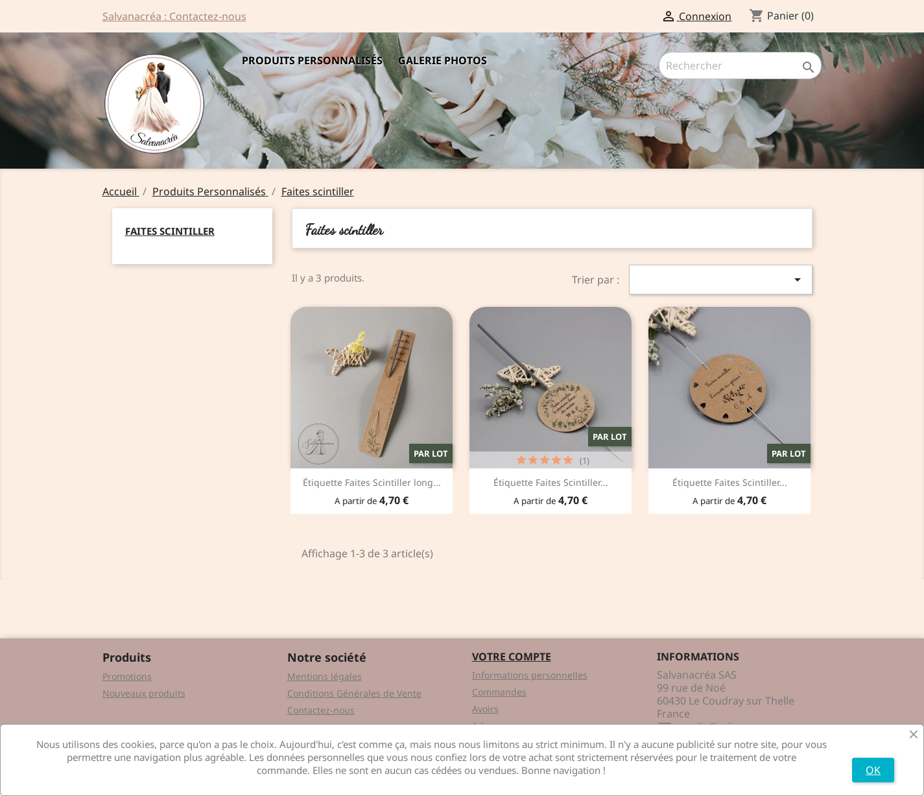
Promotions (127, 676)
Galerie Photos (442, 60)
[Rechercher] (740, 65)
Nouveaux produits (143, 693)
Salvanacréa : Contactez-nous (174, 16)
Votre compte (511, 656)
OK (873, 770)
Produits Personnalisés (312, 60)
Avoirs (485, 709)
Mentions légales (324, 676)
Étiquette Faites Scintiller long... (372, 482)
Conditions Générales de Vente (354, 693)
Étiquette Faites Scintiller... (550, 482)
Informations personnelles (529, 675)
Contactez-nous (321, 710)
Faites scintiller (170, 230)
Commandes (499, 692)
